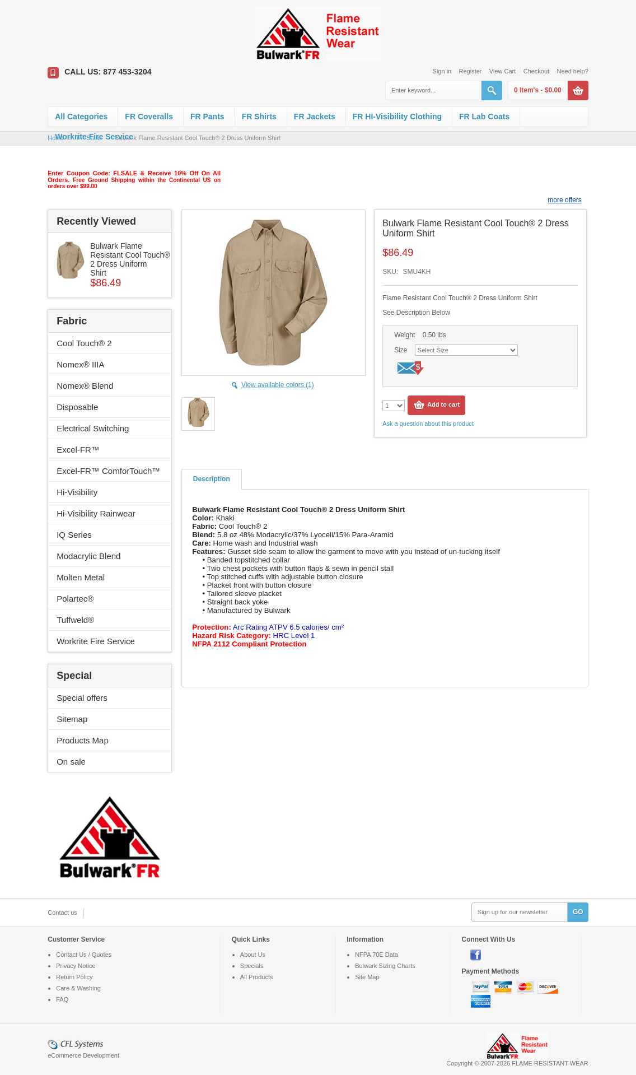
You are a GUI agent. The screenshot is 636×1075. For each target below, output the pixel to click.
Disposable (77, 407)
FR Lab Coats (484, 116)
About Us (252, 954)
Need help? (572, 71)
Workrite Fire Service (94, 136)
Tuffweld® (75, 620)
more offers (564, 200)
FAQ (62, 999)
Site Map (367, 977)
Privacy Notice (75, 965)
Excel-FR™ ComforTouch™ (108, 471)
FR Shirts (259, 116)
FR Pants (207, 116)
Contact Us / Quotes (83, 954)
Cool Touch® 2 (84, 343)
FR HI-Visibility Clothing (397, 116)
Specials (252, 965)
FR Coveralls (149, 116)
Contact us (62, 912)
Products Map (83, 740)
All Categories (81, 116)
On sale (71, 761)
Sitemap (72, 719)
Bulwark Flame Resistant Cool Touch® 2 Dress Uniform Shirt (130, 259)
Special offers (82, 697)
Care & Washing (78, 988)
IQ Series (74, 534)
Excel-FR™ (78, 449)
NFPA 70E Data (376, 954)
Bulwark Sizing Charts (385, 965)
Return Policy (74, 977)
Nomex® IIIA (80, 364)
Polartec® (75, 598)
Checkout (536, 71)
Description (211, 479)
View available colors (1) (277, 385)
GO (578, 912)
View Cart (502, 71)
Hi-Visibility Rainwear (96, 513)
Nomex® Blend (85, 385)
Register (470, 71)
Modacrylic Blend (88, 556)
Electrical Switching (93, 428)
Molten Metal (81, 577)
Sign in (442, 71)
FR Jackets (314, 116)
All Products (256, 977)
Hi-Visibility (77, 492)
